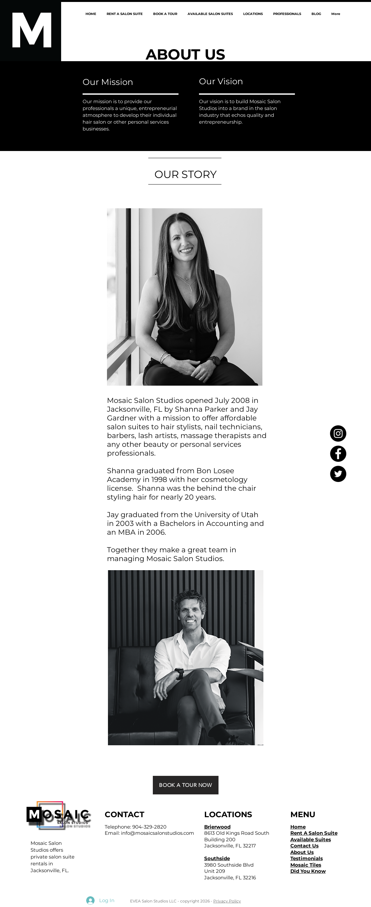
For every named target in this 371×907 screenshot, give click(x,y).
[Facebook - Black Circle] (338, 454)
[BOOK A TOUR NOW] (186, 785)
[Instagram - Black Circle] (338, 433)
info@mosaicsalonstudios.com (157, 833)
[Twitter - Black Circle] (338, 474)
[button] (253, 13)
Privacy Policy (227, 901)
